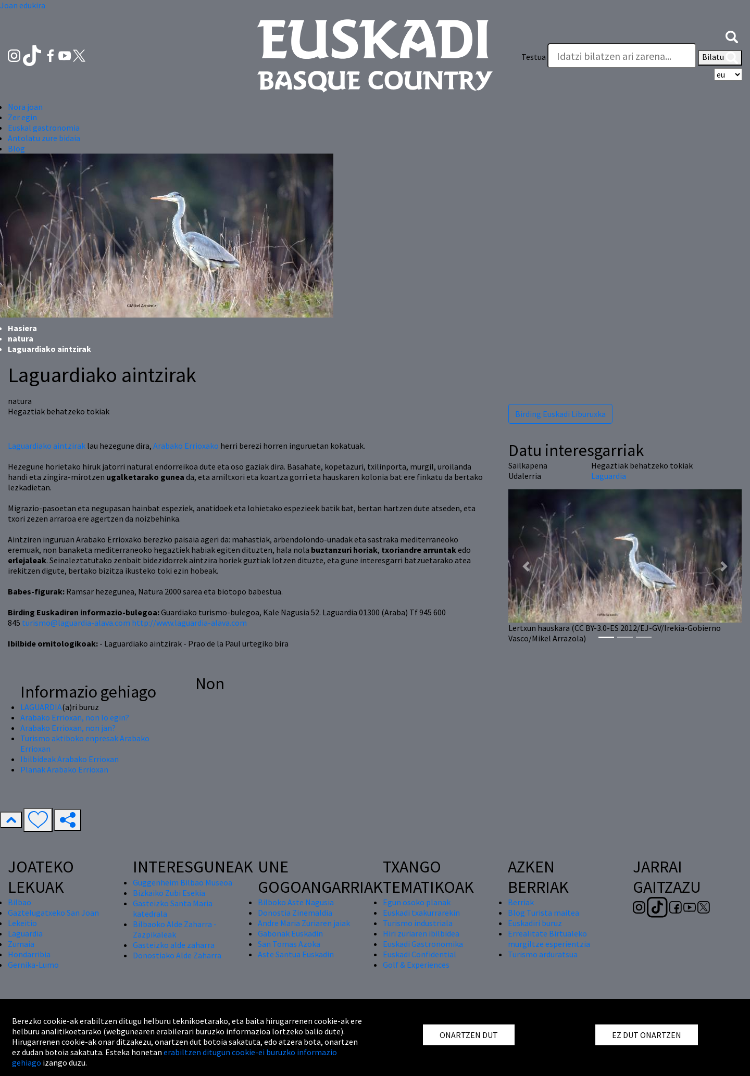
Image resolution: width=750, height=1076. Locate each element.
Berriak (521, 902)
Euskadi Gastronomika (423, 944)
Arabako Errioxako (186, 445)
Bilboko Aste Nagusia (296, 902)
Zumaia (21, 944)
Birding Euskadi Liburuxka (560, 414)
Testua (533, 57)
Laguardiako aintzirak (46, 445)
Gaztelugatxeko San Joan (53, 912)
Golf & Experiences (416, 964)
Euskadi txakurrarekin (421, 912)
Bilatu (720, 58)
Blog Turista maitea (543, 912)
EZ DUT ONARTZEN (646, 1035)
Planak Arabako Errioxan (64, 769)
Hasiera (22, 328)
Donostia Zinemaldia (295, 912)
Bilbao (19, 902)
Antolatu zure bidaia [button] (44, 138)
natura (20, 338)
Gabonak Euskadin (290, 933)
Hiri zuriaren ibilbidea (421, 933)
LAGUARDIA (41, 707)
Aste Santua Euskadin (296, 954)
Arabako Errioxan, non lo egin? (74, 717)
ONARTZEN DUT (469, 1035)
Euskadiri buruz (535, 923)
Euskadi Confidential (419, 954)
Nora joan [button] (25, 107)
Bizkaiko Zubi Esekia (169, 893)
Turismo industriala (418, 923)
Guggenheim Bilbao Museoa (182, 882)
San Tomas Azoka (289, 944)
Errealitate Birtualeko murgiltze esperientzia (549, 938)
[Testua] (621, 55)
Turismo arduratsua (543, 954)
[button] (732, 36)
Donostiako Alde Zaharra (177, 955)
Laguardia (608, 476)
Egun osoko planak (417, 902)
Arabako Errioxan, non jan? (68, 728)
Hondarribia (29, 954)
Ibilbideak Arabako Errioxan (69, 759)
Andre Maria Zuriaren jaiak (304, 923)
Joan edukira (22, 5)
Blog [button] (16, 148)
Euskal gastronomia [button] (44, 127)
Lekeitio (22, 923)
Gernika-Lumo (33, 964)
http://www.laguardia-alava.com (189, 622)
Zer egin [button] (22, 117)
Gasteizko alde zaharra (174, 945)
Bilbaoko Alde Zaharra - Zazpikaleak (175, 929)
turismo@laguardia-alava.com (76, 622)
